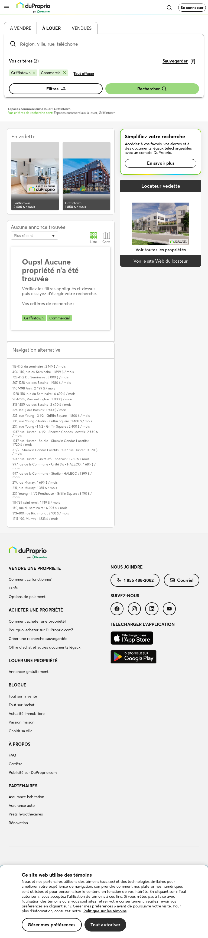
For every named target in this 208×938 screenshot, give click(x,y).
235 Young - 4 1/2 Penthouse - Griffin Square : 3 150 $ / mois (52, 495)
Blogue (17, 685)
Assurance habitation (26, 796)
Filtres (56, 88)
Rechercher (152, 89)
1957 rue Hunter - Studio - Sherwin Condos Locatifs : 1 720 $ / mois (50, 442)
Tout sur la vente (23, 696)
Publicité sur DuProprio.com (33, 772)
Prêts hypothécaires (26, 814)
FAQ (12, 755)
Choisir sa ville (20, 730)
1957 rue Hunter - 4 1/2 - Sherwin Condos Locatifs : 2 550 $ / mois (55, 433)
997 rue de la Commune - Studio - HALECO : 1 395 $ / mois (52, 475)
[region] (104, 901)
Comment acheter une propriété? (37, 621)
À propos (19, 744)
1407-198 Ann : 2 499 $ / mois (33, 388)
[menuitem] (59, 583)
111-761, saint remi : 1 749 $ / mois (36, 502)
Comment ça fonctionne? (30, 579)
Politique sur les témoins (104, 911)
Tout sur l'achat (21, 704)
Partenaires (23, 785)
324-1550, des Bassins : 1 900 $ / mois (39, 410)
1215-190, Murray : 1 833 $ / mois (35, 519)
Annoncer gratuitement (28, 671)
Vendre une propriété (35, 568)
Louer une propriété (33, 660)
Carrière (15, 763)
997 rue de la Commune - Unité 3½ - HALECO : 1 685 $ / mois (54, 466)
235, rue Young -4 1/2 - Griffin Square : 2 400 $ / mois (51, 426)
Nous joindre (126, 567)
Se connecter (192, 7)
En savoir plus (160, 163)
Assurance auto (22, 805)
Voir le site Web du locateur (161, 261)
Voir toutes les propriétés (160, 249)
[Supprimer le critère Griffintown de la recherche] (23, 73)
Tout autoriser (105, 924)
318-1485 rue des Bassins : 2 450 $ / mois (41, 404)
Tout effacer (83, 73)
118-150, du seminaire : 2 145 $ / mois (39, 366)
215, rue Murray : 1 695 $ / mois (34, 482)
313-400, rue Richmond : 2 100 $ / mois (40, 513)
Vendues (82, 28)
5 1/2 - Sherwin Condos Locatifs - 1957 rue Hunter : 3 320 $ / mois (55, 451)
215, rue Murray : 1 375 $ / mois (34, 488)
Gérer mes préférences (52, 924)
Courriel (181, 580)
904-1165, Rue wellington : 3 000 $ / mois (42, 399)
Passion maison (21, 722)
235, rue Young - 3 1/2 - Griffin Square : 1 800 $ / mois (51, 416)
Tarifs (13, 588)
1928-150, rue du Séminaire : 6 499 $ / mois (43, 394)
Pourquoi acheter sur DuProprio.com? (41, 629)
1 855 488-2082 (135, 580)
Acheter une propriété (36, 610)
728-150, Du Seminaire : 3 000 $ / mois (40, 377)
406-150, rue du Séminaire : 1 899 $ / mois (43, 372)
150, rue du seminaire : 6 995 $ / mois (39, 508)
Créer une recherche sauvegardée (38, 638)
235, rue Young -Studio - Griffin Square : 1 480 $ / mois (52, 421)
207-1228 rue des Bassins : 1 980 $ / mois (41, 383)
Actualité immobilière (27, 713)
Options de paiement (27, 596)
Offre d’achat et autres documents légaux (44, 647)
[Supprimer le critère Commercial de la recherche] (53, 73)
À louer (51, 28)
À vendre (20, 28)
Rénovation (18, 822)
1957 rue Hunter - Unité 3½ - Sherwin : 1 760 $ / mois (50, 459)
